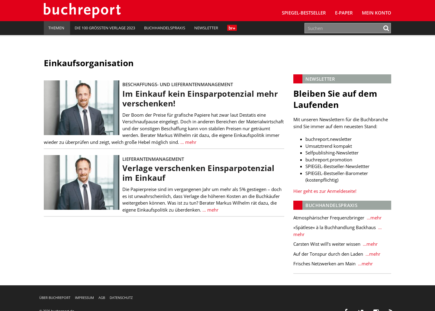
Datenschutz (121, 297)
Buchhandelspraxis (164, 28)
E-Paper (344, 13)
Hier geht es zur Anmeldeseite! (324, 191)
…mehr (374, 218)
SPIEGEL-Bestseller (304, 13)
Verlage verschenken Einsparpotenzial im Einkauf (198, 173)
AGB (101, 297)
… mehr (187, 142)
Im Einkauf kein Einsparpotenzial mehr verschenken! (200, 99)
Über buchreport (54, 297)
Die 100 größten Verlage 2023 (105, 28)
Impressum (84, 297)
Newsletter (206, 28)
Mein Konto (376, 13)
